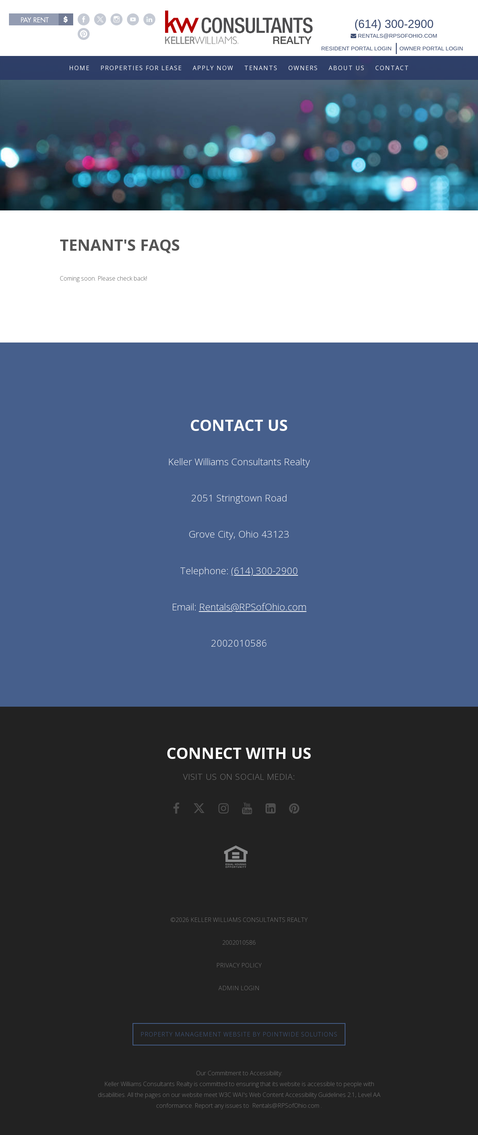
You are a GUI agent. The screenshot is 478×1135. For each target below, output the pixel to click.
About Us (347, 68)
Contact (392, 68)
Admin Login (239, 988)
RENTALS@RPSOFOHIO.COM (396, 25)
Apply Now (213, 68)
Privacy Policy (239, 965)
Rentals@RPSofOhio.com (253, 606)
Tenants (261, 68)
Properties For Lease (141, 68)
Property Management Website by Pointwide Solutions (239, 1034)
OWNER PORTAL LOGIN (432, 38)
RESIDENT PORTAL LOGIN (358, 38)
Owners (303, 68)
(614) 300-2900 (395, 14)
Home (79, 68)
